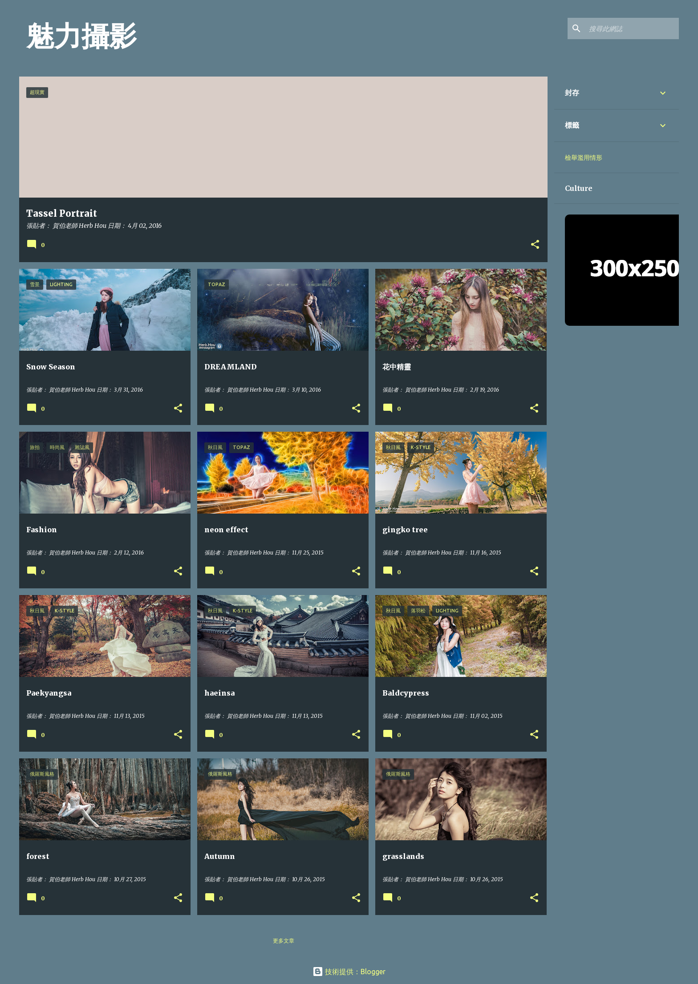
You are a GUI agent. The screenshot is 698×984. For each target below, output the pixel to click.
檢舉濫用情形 (583, 158)
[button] (535, 245)
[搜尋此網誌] (632, 28)
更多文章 (283, 941)
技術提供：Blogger (349, 972)
